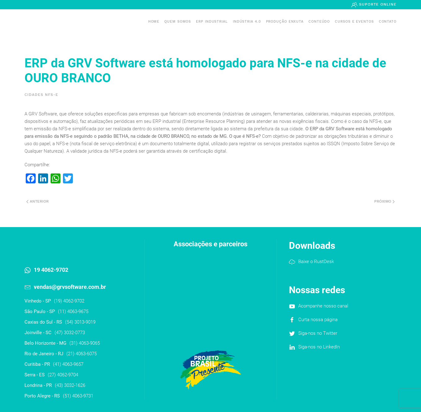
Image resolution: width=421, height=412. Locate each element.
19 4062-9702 (51, 269)
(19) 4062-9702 (69, 301)
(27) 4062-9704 (63, 375)
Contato (388, 22)
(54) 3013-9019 (80, 322)
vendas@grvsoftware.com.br (70, 287)
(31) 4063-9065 (84, 343)
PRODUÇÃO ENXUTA (285, 22)
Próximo (384, 201)
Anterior (37, 201)
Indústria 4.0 (247, 22)
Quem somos (177, 22)
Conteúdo (319, 22)
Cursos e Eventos (354, 22)
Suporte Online (377, 4)
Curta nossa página (318, 319)
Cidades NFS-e (41, 94)
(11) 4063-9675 (73, 311)
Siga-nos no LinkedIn (319, 347)
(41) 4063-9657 (68, 364)
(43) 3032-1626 (70, 385)
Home (154, 22)
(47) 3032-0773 (70, 332)
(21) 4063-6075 (81, 353)
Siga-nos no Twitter (317, 333)
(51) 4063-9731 (78, 396)
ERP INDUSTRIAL (212, 22)
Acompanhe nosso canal (323, 306)
